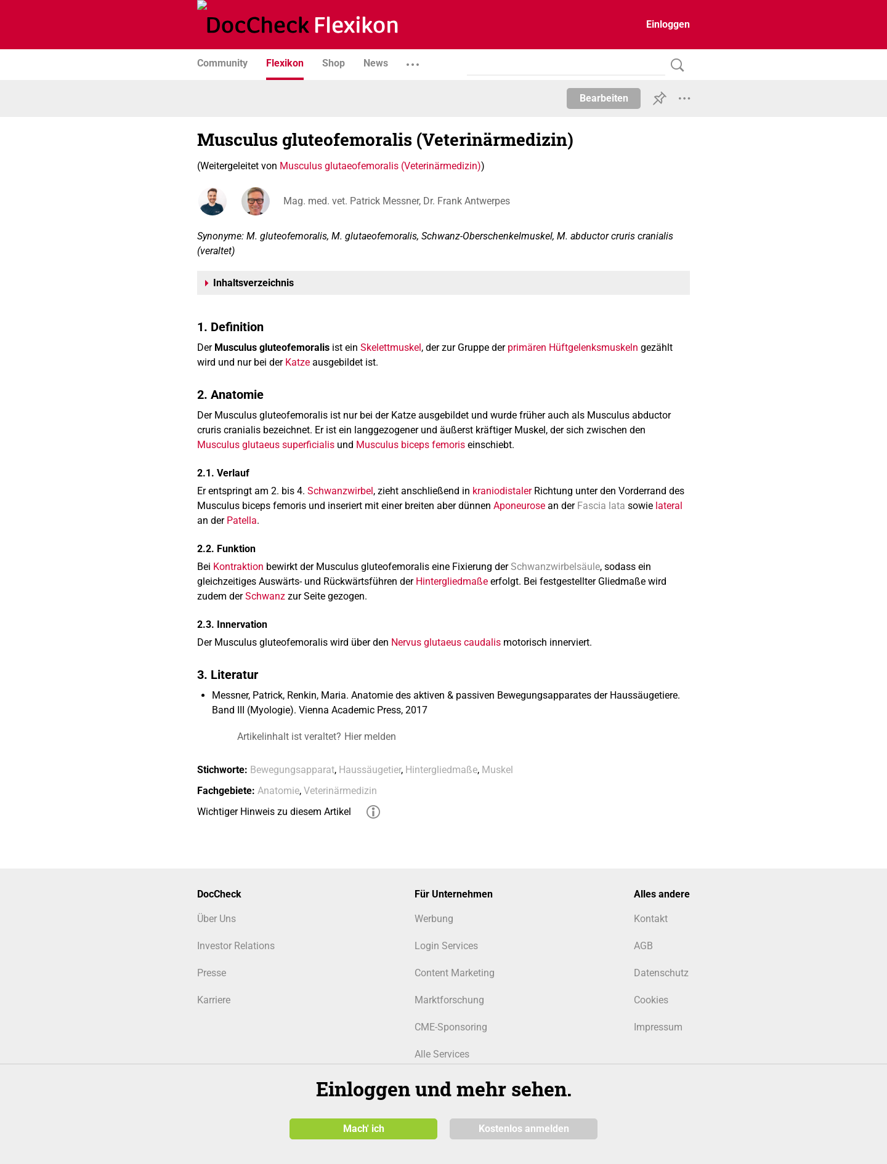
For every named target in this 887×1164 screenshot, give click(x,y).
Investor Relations (236, 946)
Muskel (497, 770)
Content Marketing (455, 973)
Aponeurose (519, 506)
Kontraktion (238, 566)
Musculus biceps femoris (410, 445)
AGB (643, 946)
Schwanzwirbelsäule (555, 566)
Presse (211, 973)
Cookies (651, 1000)
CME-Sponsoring (451, 1027)
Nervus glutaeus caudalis (446, 642)
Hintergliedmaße (452, 581)
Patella (242, 520)
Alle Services (442, 1054)
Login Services (446, 946)
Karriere (213, 1000)
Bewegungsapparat (292, 770)
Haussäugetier (370, 770)
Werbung (434, 919)
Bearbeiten (604, 98)
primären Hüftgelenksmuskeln (573, 347)
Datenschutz (661, 973)
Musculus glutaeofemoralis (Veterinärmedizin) (380, 166)
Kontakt (651, 919)
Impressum (658, 1027)
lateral (668, 506)
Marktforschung (449, 1000)
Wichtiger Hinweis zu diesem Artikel (274, 811)
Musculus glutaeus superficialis (265, 445)
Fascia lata (601, 506)
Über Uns (216, 919)
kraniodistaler (502, 491)
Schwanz (265, 596)
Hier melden (370, 736)
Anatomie (278, 791)
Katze (297, 362)
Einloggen (668, 24)
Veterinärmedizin (340, 791)
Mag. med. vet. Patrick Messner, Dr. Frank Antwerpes (396, 201)
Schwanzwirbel (340, 491)
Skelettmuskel (390, 347)
